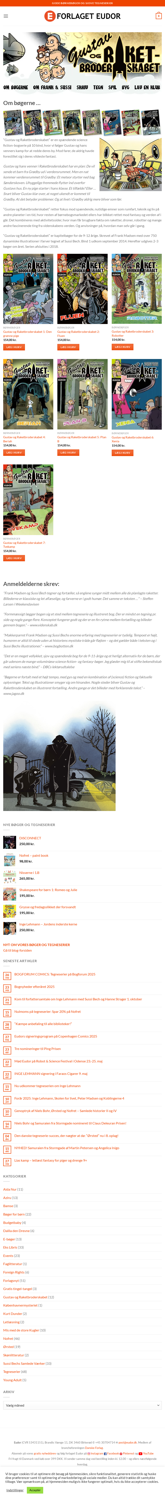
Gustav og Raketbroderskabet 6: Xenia (133, 439)
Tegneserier (11, 1371)
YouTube (148, 1453)
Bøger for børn (14, 1214)
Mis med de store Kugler (21, 1330)
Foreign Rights (13, 1272)
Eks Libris (10, 1247)
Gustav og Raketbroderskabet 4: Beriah (24, 439)
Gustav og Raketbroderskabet (25, 1297)
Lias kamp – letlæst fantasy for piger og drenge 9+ (50, 1160)
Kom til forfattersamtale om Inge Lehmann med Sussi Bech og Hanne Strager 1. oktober (78, 999)
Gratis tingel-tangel (17, 1289)
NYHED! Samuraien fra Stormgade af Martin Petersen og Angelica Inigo (66, 1148)
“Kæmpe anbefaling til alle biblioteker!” (43, 1024)
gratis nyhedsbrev (45, 1453)
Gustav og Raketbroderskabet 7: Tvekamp (24, 545)
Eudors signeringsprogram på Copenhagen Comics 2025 (55, 1036)
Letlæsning (11, 1322)
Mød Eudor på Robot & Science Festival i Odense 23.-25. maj (58, 1061)
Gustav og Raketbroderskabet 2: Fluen (78, 334)
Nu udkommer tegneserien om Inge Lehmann (47, 1086)
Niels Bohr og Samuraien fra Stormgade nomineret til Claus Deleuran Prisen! (70, 1123)
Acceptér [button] (35, 1490)
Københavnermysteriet (20, 1305)
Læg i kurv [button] (14, 347)
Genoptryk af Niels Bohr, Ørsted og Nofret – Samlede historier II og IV (65, 1111)
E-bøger (9, 1239)
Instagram (97, 1453)
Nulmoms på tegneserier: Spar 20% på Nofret (47, 1011)
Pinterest (128, 1453)
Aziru (7, 1198)
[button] (5, 16)
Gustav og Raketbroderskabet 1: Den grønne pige (27, 334)
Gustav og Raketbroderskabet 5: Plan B (81, 439)
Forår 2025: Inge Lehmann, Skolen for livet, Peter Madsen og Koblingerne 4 (69, 1098)
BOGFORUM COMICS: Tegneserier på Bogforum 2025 (54, 974)
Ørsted (8, 1347)
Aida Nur (10, 1189)
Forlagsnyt (11, 1280)
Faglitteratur (12, 1264)
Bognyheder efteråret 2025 (34, 986)
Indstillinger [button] (15, 1490)
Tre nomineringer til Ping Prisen (37, 1049)
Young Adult (12, 1380)
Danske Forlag (94, 1448)
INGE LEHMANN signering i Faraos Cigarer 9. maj (50, 1073)
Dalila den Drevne (16, 1231)
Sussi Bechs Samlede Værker (24, 1363)
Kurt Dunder (12, 1313)
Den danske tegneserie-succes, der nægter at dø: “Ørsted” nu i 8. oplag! (66, 1135)
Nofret (8, 1338)
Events (8, 1256)
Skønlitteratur (13, 1355)
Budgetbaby (12, 1222)
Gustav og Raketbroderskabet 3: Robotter (133, 333)
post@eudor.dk (128, 1442)
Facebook (113, 1453)
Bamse (8, 1206)
